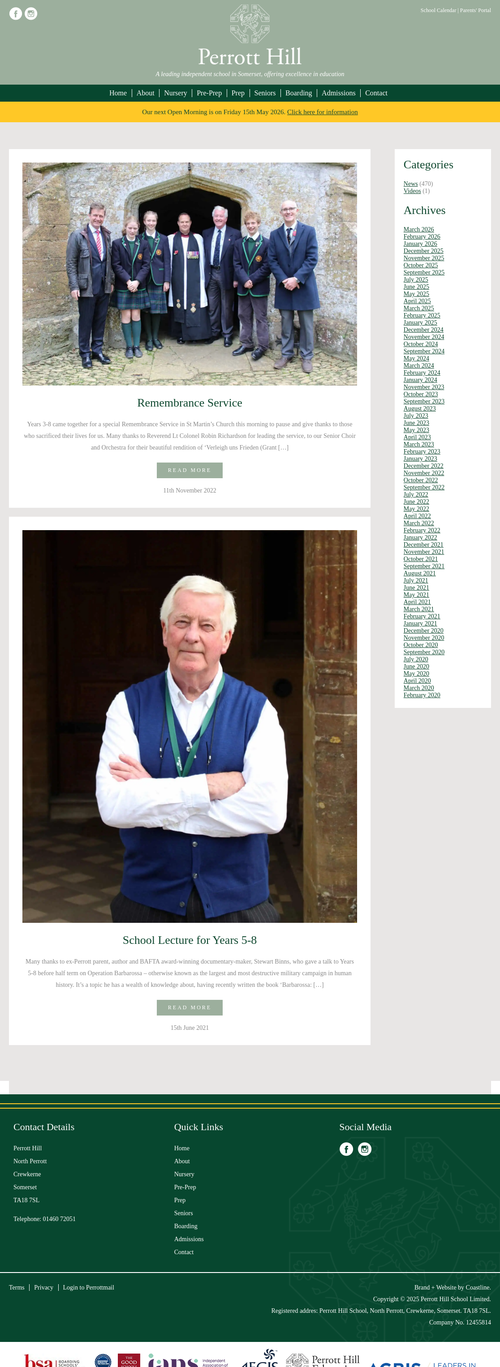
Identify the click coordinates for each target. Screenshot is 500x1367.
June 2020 (416, 666)
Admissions (339, 93)
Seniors (265, 93)
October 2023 (421, 394)
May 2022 (416, 509)
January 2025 (420, 322)
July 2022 (416, 494)
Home (118, 93)
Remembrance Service (189, 402)
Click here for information (322, 112)
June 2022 (416, 501)
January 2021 (420, 623)
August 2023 (420, 408)
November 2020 (424, 637)
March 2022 (419, 523)
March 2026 (419, 229)
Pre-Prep (209, 93)
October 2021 (421, 559)
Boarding (298, 93)
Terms (17, 1287)
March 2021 (419, 609)
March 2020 (419, 688)
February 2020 (422, 695)
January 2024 (420, 380)
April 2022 (417, 516)
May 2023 (416, 430)
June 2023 (416, 423)
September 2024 (424, 351)
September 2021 (424, 566)
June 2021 (416, 587)
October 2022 (421, 480)
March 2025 (419, 308)
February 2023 (422, 451)
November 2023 (424, 387)
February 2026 (422, 236)
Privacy (43, 1287)
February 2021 (422, 616)
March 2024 (419, 365)
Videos (412, 191)
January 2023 (420, 458)
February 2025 (422, 315)
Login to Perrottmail (88, 1287)
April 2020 (417, 680)
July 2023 (416, 415)
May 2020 (416, 673)
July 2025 (416, 279)
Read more (189, 470)
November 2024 (424, 337)
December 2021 (424, 544)
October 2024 (421, 344)
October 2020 (421, 645)
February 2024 (422, 372)
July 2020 (416, 659)
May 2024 (416, 358)
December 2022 (424, 466)
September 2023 (424, 401)
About (146, 93)
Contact (376, 93)
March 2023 (419, 444)
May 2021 (416, 594)
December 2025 (424, 251)
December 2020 (424, 630)
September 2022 (424, 487)
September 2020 (424, 652)
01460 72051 (59, 1219)
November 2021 (424, 552)
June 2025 (416, 286)
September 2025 (424, 272)
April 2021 (417, 602)
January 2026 (420, 243)
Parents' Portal (475, 10)
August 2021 (420, 573)
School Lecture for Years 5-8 (190, 940)
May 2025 (416, 294)
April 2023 (417, 437)
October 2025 (421, 265)
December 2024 (424, 329)
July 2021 (416, 580)
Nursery (175, 93)
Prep (238, 93)
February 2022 (422, 530)
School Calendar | (440, 10)
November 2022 (424, 473)
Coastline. (478, 1287)
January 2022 (420, 537)
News (411, 183)
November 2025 (424, 258)
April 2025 (417, 301)
